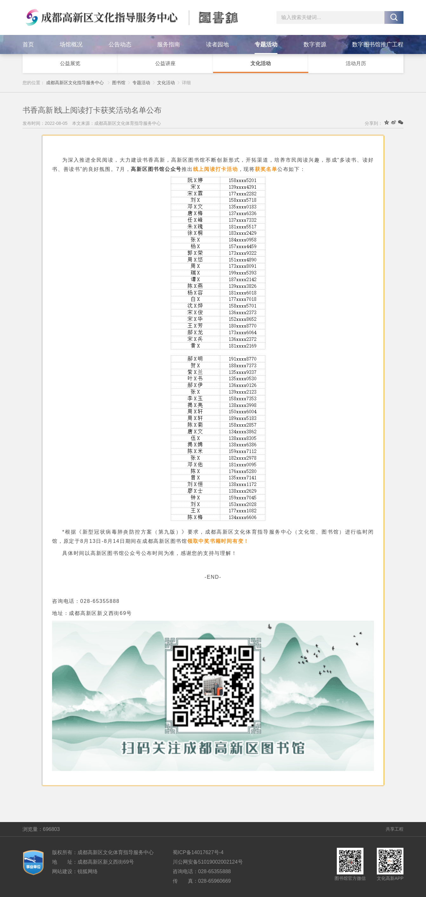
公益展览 (70, 63)
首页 (28, 44)
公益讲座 (165, 63)
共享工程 (394, 829)
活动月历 (356, 63)
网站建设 (62, 871)
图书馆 (118, 82)
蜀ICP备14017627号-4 (198, 852)
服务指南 (168, 44)
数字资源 (314, 44)
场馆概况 (71, 44)
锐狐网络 (87, 871)
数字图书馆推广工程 (377, 44)
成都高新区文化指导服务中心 (75, 82)
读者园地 (217, 44)
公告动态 (120, 44)
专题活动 (266, 44)
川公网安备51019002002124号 (208, 862)
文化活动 (260, 63)
